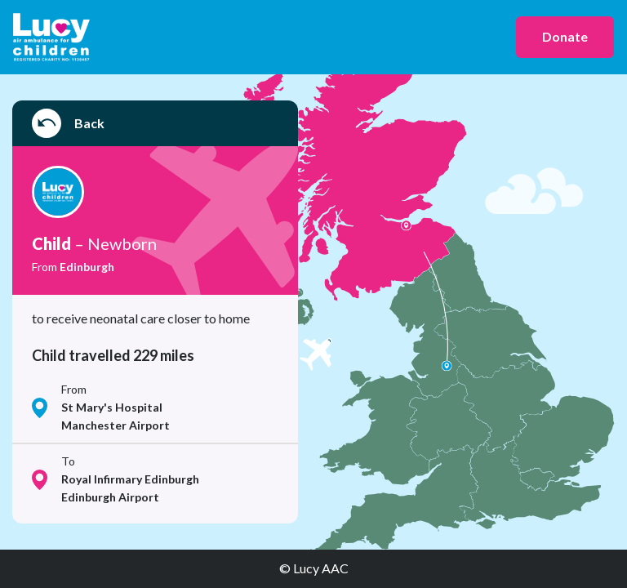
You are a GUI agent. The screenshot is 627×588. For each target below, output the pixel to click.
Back (68, 123)
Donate (565, 36)
